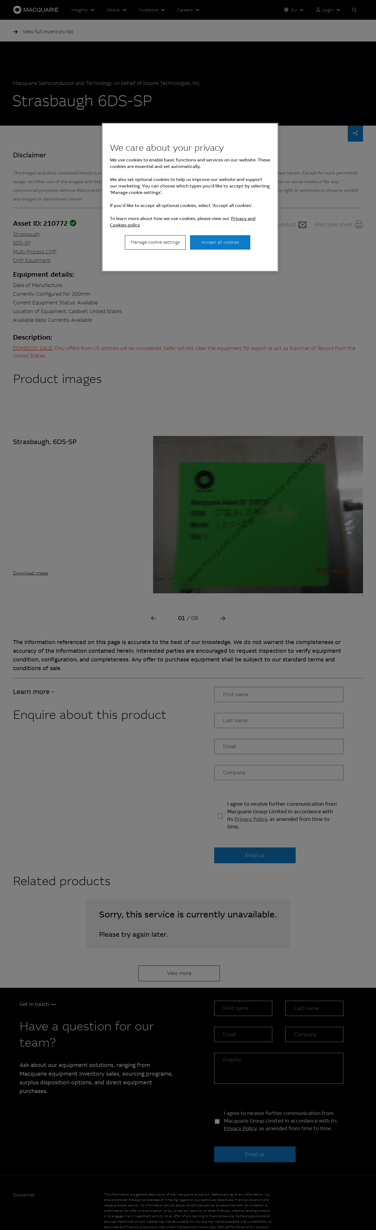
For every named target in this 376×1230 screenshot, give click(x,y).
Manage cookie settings (155, 242)
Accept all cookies (220, 242)
